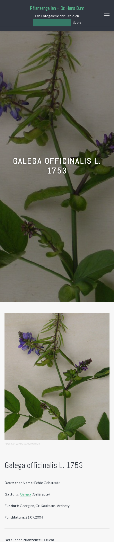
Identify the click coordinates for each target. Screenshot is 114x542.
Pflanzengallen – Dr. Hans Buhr (57, 8)
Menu (107, 15)
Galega (25, 494)
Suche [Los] (77, 22)
